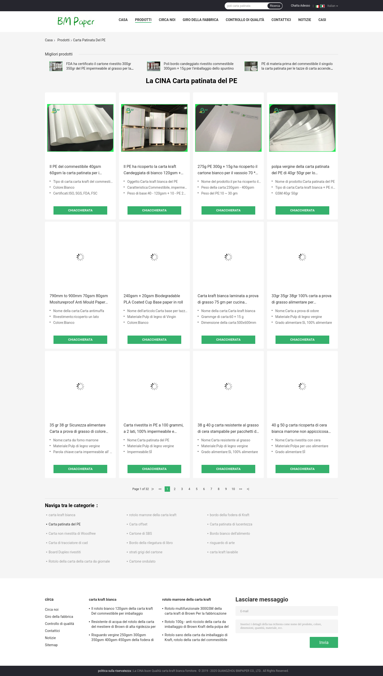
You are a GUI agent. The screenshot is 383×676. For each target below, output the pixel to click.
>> (240, 489)
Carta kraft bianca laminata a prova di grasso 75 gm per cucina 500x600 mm (228, 299)
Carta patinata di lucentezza (231, 524)
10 (233, 489)
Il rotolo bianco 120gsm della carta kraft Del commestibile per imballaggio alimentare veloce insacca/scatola (122, 612)
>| (248, 489)
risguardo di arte (222, 543)
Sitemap (51, 645)
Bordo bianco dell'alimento (230, 533)
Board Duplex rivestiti (65, 552)
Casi (322, 20)
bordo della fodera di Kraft (229, 515)
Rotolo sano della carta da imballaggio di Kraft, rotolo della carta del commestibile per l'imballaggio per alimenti (196, 638)
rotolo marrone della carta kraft (152, 515)
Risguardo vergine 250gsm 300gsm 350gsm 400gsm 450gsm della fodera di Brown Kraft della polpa (122, 638)
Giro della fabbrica (200, 20)
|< (153, 489)
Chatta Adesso (300, 5)
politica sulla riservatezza (114, 671)
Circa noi (167, 20)
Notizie (304, 20)
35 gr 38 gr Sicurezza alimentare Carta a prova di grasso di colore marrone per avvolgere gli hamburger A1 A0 (78, 429)
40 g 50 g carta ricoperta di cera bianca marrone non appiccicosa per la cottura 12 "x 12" (300, 429)
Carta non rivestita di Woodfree (72, 533)
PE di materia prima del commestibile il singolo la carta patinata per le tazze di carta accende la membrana (297, 68)
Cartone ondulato (142, 561)
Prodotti (143, 20)
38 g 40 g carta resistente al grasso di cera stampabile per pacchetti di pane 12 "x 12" (228, 429)
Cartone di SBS (140, 533)
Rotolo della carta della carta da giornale (79, 561)
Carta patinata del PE (65, 524)
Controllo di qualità (245, 20)
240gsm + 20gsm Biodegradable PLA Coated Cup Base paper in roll (153, 299)
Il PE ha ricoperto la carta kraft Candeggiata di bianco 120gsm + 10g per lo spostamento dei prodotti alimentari (152, 170)
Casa (123, 20)
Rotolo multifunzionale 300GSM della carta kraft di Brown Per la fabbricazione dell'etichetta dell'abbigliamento (195, 612)
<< (160, 489)
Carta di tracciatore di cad (68, 543)
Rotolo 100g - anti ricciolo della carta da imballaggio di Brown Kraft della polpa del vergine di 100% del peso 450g (197, 625)
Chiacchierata (80, 210)
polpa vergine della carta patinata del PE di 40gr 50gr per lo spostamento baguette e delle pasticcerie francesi (300, 170)
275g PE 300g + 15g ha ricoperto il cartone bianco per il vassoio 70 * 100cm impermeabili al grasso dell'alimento (227, 170)
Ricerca (275, 6)
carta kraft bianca (62, 515)
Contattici (281, 20)
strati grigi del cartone (145, 552)
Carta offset (138, 524)
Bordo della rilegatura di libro (151, 543)
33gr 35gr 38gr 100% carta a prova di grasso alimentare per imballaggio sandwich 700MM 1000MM (301, 299)
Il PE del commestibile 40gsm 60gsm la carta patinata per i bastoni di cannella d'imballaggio (78, 170)
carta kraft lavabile (224, 552)
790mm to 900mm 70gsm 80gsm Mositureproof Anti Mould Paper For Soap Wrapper (79, 299)
